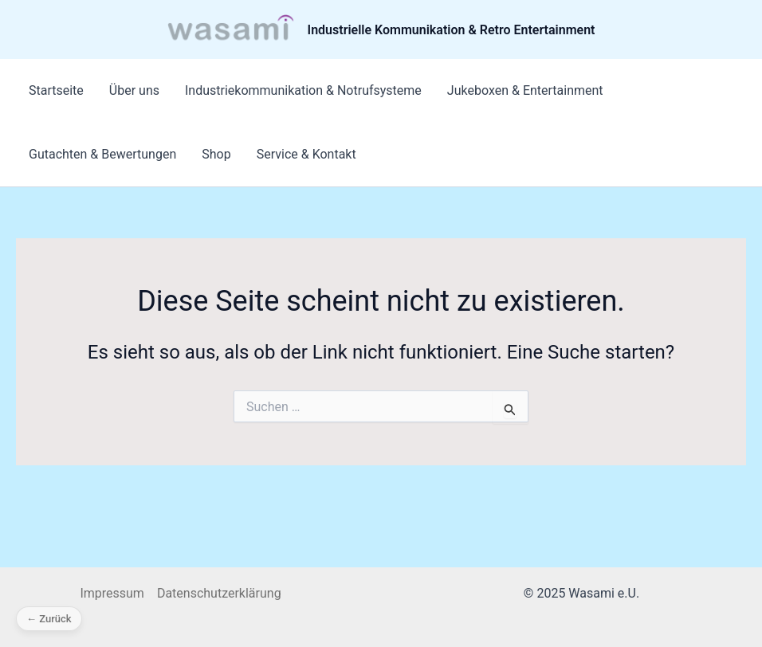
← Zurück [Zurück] (49, 619)
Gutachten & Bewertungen (102, 154)
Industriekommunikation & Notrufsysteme (303, 90)
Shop (216, 154)
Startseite (56, 90)
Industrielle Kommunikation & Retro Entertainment (451, 29)
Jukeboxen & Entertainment (525, 90)
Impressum (112, 593)
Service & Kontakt (306, 154)
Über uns (134, 90)
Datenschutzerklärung (219, 593)
